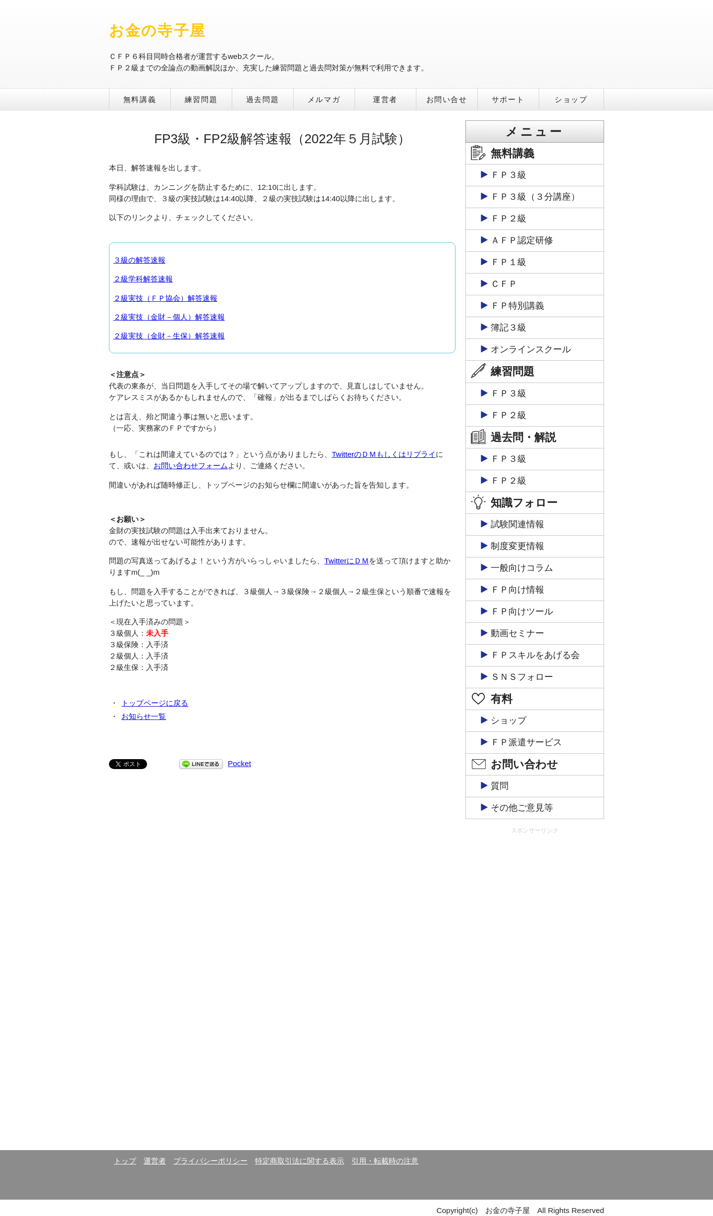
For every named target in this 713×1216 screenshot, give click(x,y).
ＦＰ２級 (508, 218)
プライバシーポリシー (210, 1161)
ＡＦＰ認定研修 (522, 240)
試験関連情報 (517, 524)
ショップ (571, 99)
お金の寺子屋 (157, 30)
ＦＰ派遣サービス (526, 742)
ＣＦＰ (504, 284)
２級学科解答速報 (143, 279)
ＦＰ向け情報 (517, 590)
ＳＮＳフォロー (522, 677)
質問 (500, 786)
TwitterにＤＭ (346, 560)
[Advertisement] (534, 991)
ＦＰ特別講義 (517, 306)
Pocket (239, 763)
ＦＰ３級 (508, 175)
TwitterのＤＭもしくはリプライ (384, 454)
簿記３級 (508, 327)
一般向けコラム (522, 568)
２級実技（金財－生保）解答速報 (169, 336)
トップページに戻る (154, 703)
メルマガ (323, 99)
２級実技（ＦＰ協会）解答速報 (165, 298)
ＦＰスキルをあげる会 (535, 655)
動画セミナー (517, 633)
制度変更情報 (517, 546)
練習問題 (201, 99)
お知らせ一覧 (143, 716)
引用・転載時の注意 (385, 1161)
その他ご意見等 (522, 808)
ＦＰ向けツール (522, 611)
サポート (508, 99)
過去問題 (262, 99)
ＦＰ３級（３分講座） (535, 197)
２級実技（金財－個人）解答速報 (169, 317)
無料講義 (139, 99)
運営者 (385, 99)
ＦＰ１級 (508, 262)
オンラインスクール (531, 349)
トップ (125, 1161)
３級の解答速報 (139, 260)
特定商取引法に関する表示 (299, 1161)
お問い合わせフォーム (190, 465)
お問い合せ (446, 99)
